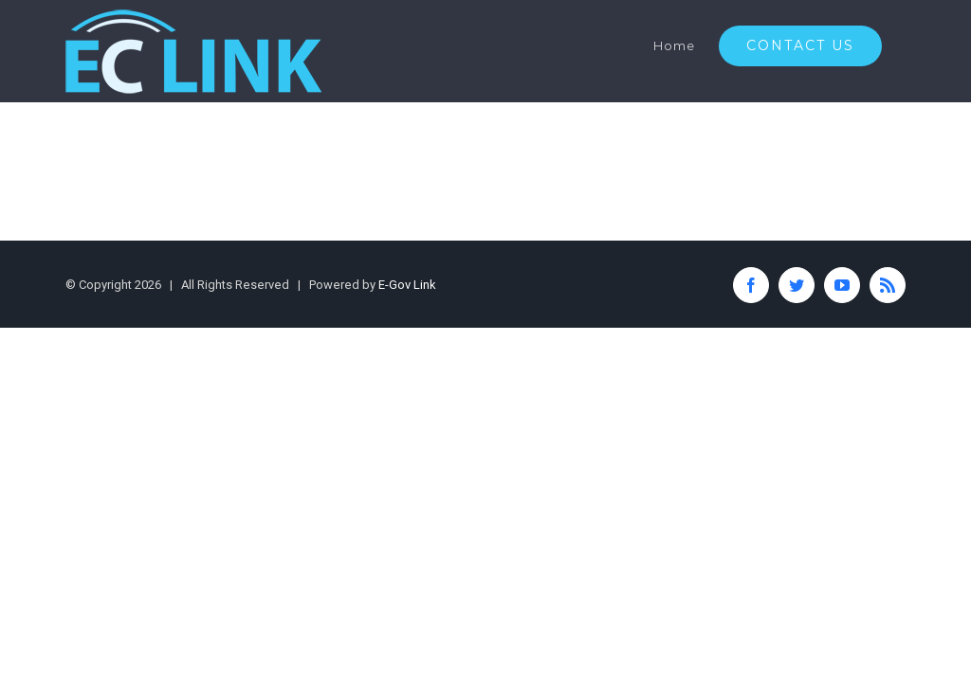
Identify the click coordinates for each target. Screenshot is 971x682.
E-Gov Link (407, 285)
